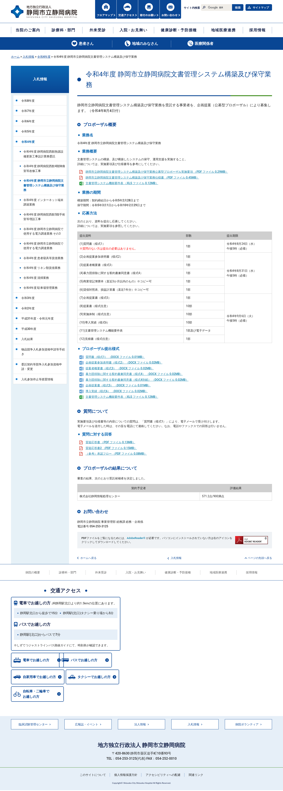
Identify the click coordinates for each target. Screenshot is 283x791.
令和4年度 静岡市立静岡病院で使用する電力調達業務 (43, 246)
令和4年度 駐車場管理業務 (40, 287)
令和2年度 (28, 308)
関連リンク (196, 775)
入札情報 (28, 56)
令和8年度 (28, 100)
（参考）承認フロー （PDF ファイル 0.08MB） (116, 453)
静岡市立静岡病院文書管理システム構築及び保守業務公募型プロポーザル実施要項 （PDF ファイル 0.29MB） (157, 171)
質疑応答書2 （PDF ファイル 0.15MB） (111, 448)
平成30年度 (28, 329)
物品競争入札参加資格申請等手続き (43, 352)
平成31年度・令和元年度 (37, 318)
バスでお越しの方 (35, 624)
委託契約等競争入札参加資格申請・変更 (41, 367)
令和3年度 (28, 298)
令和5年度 (28, 131)
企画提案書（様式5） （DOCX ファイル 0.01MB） (118, 385)
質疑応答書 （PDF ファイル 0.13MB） (110, 442)
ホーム (15, 56)
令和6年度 (28, 121)
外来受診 (101, 572)
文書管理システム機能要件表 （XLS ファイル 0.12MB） (122, 183)
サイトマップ (261, 7)
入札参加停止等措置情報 (37, 379)
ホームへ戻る (88, 558)
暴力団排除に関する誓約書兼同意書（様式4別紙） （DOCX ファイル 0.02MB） (137, 379)
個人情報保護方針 (125, 775)
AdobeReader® (136, 538)
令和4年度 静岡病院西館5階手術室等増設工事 (44, 217)
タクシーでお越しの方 (95, 678)
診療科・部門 (67, 572)
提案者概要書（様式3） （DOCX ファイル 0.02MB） (120, 368)
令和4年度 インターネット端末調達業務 (43, 202)
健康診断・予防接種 (178, 572)
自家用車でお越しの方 (39, 678)
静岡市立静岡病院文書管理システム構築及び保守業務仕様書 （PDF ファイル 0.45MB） (142, 177)
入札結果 (27, 339)
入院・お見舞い (136, 572)
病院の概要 (32, 572)
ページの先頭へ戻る (260, 558)
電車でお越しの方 (35, 603)
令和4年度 (44, 56)
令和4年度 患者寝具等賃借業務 (43, 258)
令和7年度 (28, 111)
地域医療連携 (218, 572)
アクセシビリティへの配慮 (163, 775)
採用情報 (252, 572)
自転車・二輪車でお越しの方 (36, 695)
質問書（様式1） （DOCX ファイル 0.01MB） (115, 357)
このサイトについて (93, 775)
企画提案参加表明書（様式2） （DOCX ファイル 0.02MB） (124, 362)
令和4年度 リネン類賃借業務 (41, 267)
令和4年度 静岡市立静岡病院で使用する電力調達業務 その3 (43, 231)
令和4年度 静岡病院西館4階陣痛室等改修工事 (44, 168)
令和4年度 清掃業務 (36, 277)
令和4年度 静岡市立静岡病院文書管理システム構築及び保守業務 (43, 185)
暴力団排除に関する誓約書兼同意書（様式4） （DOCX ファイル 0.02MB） (134, 374)
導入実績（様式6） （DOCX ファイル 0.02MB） (117, 391)
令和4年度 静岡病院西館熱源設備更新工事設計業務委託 (43, 154)
